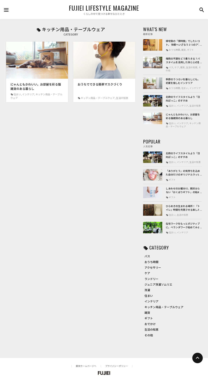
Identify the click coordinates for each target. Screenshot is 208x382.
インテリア (151, 301)
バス (147, 256)
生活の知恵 (151, 329)
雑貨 (147, 312)
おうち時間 (151, 262)
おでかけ (150, 324)
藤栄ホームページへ (86, 366)
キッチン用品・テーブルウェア (163, 307)
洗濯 (147, 290)
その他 (148, 335)
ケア (147, 273)
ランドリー (151, 279)
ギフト (148, 318)
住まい (148, 296)
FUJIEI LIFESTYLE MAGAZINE (104, 7)
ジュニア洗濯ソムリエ (158, 284)
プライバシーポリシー (116, 366)
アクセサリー (152, 267)
